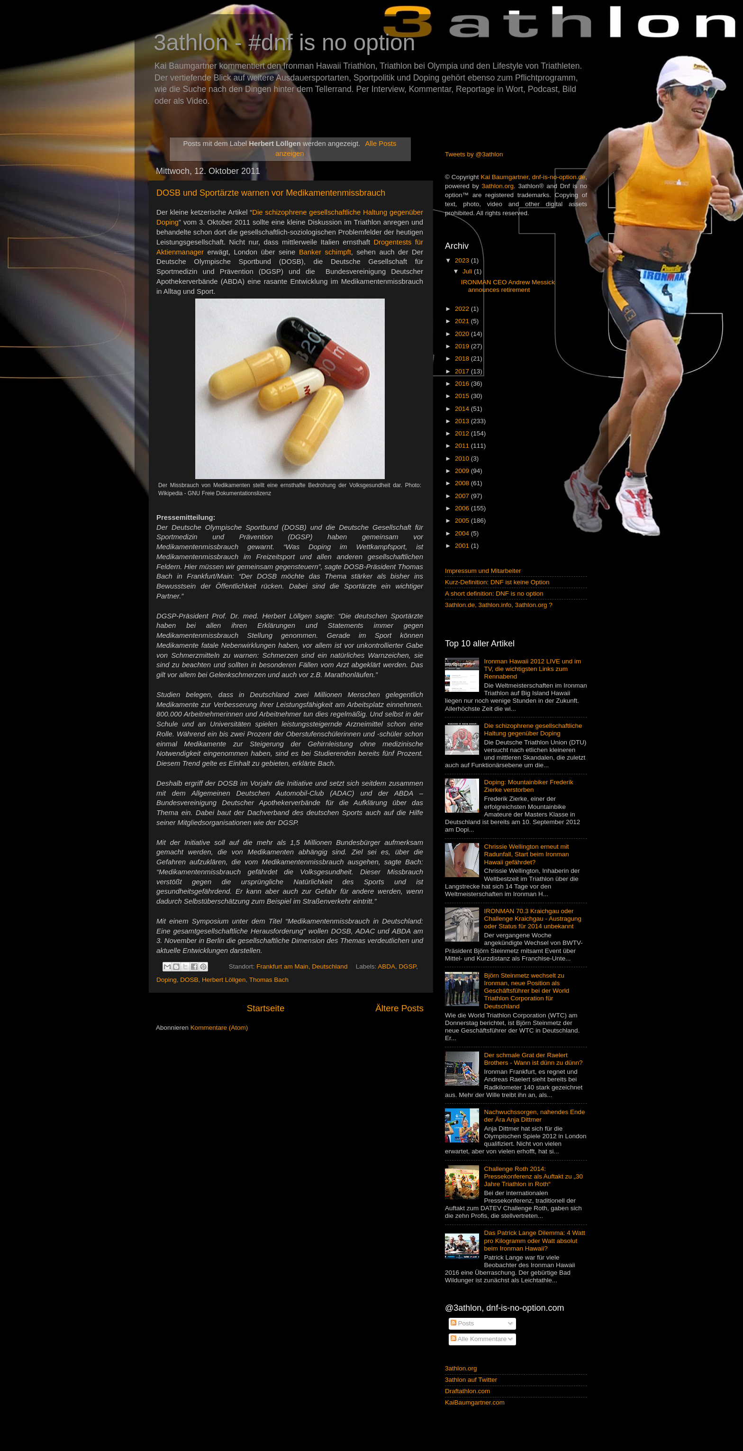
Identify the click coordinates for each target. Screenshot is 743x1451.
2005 (463, 520)
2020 (463, 333)
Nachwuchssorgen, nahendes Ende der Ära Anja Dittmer (534, 1115)
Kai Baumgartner (504, 177)
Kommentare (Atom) (219, 1027)
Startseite (266, 1008)
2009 (463, 470)
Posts (462, 1323)
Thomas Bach (269, 979)
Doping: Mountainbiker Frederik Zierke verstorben (528, 786)
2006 (463, 508)
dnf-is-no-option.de (559, 177)
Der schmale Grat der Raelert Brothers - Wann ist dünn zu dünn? (533, 1059)
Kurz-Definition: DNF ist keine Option (497, 582)
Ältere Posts (399, 1008)
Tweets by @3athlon (474, 154)
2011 (463, 445)
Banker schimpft (325, 252)
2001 (463, 545)
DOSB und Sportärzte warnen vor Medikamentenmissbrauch (270, 193)
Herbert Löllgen (223, 979)
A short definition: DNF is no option (494, 593)
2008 (463, 483)
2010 (463, 458)
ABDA (386, 966)
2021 (463, 321)
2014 (463, 408)
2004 (463, 533)
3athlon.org (498, 186)
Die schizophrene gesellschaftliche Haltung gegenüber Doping (533, 729)
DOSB (189, 979)
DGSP (408, 966)
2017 (463, 371)
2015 (463, 395)
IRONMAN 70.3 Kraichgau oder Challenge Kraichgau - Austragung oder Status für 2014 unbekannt (532, 918)
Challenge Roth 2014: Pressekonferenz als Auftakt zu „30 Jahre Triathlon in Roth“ (533, 1176)
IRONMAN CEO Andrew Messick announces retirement (508, 286)
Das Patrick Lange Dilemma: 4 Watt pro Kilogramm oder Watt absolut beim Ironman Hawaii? (534, 1240)
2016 (463, 383)
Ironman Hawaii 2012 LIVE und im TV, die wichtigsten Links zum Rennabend (532, 669)
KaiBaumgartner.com (475, 1402)
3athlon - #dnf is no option (284, 42)
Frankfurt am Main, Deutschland (301, 966)
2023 (463, 260)
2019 (463, 346)
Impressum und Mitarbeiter (483, 570)
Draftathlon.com (467, 1391)
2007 (463, 495)
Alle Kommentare (479, 1338)
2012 (463, 433)
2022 (463, 308)
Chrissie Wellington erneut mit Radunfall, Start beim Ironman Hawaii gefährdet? (526, 854)
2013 (463, 421)
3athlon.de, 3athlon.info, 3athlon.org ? (499, 604)
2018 (463, 358)
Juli (468, 271)
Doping (166, 979)
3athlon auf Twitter (471, 1379)
